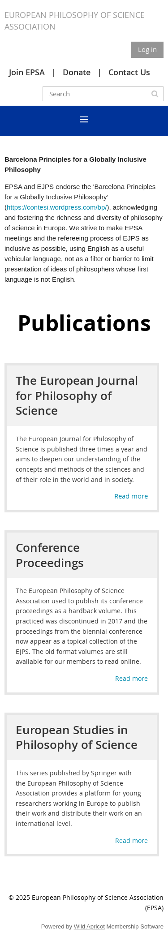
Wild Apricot (89, 926)
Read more (131, 495)
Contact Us (129, 72)
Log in (147, 49)
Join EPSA (27, 72)
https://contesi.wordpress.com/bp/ (57, 207)
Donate (76, 72)
